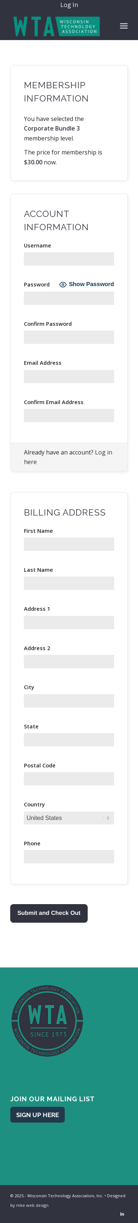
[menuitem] (71, 5)
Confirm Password (48, 323)
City (29, 687)
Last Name (38, 569)
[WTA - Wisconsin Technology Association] (57, 25)
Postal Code (40, 765)
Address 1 (37, 608)
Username (37, 245)
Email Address (42, 362)
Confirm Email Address (54, 402)
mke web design (32, 1205)
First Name (38, 530)
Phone (32, 843)
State (31, 726)
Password (37, 284)
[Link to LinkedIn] (122, 1213)
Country (34, 804)
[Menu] (124, 25)
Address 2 (37, 648)
